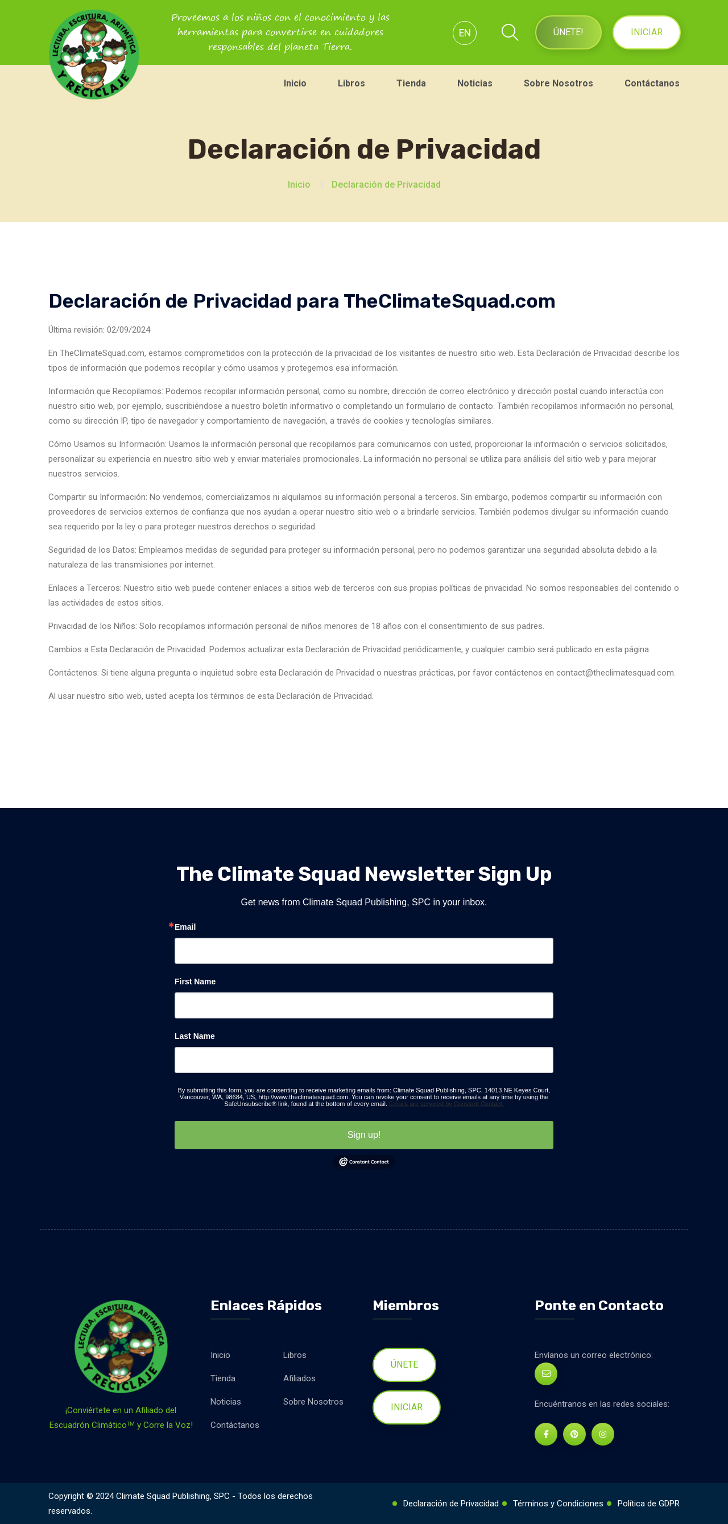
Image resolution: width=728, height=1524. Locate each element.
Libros (351, 83)
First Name (195, 981)
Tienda (411, 83)
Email (185, 927)
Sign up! (364, 1135)
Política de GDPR (649, 1503)
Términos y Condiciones (558, 1503)
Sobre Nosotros (558, 83)
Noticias (475, 83)
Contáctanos (652, 83)
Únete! (568, 32)
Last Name (195, 1036)
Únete (404, 1364)
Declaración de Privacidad (386, 184)
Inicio (295, 83)
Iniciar (647, 32)
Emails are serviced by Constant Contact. (446, 1103)
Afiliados (299, 1378)
